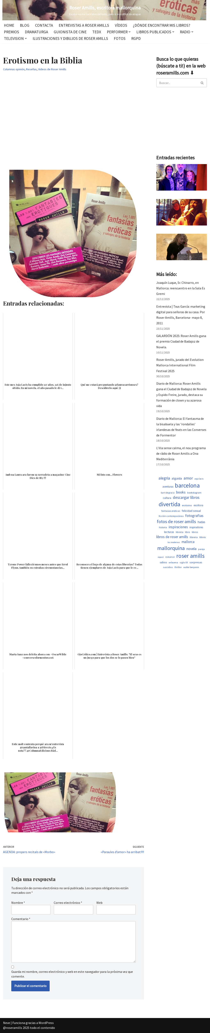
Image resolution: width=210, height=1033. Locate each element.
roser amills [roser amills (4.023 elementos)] (190, 555)
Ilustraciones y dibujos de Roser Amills (70, 38)
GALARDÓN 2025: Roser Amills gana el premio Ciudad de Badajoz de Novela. (181, 341)
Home (9, 25)
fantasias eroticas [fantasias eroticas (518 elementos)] (170, 510)
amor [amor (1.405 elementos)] (188, 478)
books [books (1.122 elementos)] (181, 492)
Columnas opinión (14, 69)
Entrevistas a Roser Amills (84, 25)
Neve (6, 1023)
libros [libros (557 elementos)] (195, 532)
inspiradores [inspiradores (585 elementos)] (196, 527)
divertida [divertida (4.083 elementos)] (169, 504)
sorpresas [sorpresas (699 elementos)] (195, 562)
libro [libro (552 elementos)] (187, 532)
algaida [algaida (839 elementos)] (177, 478)
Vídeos (121, 25)
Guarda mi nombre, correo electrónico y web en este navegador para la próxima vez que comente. (72, 974)
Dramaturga (36, 31)
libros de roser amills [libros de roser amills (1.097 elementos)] (172, 536)
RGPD (136, 38)
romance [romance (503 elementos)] (170, 556)
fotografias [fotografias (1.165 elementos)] (194, 515)
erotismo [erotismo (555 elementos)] (187, 505)
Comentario (20, 919)
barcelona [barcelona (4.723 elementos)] (187, 485)
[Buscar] (177, 82)
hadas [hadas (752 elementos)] (201, 522)
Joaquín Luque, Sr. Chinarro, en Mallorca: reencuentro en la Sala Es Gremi (180, 288)
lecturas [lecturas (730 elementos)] (169, 532)
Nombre (18, 903)
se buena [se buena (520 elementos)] (173, 562)
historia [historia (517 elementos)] (163, 527)
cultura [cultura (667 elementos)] (167, 498)
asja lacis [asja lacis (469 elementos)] (198, 478)
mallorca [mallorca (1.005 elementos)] (187, 542)
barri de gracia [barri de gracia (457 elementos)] (168, 492)
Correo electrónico (68, 903)
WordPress (46, 1023)
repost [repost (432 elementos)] (161, 557)
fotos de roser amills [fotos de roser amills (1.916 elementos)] (176, 521)
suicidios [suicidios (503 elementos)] (168, 567)
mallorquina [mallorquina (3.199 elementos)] (171, 548)
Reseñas (31, 69)
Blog (24, 25)
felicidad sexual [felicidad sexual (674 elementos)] (191, 511)
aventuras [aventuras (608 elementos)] (167, 486)
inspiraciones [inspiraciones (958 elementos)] (178, 527)
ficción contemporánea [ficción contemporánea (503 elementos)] (171, 516)
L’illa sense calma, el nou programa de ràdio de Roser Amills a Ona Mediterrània (181, 453)
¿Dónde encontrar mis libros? (161, 25)
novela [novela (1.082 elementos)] (191, 548)
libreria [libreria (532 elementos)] (179, 532)
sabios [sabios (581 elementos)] (163, 562)
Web (99, 903)
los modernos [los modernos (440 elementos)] (174, 542)
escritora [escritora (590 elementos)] (198, 505)
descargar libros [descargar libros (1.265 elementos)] (186, 497)
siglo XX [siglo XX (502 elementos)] (184, 562)
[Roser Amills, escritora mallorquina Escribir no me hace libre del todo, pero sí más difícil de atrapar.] (105, 10)
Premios (11, 31)
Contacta (44, 25)
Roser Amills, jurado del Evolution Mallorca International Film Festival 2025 (180, 365)
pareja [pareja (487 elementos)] (201, 549)
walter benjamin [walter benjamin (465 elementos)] (191, 567)
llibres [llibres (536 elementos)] (202, 537)
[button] (130, 32)
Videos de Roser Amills (52, 69)
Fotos (120, 38)
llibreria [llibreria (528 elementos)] (194, 537)
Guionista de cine (70, 31)
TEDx (96, 31)
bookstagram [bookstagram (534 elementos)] (194, 492)
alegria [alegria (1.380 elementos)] (164, 478)
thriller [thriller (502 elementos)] (178, 567)
